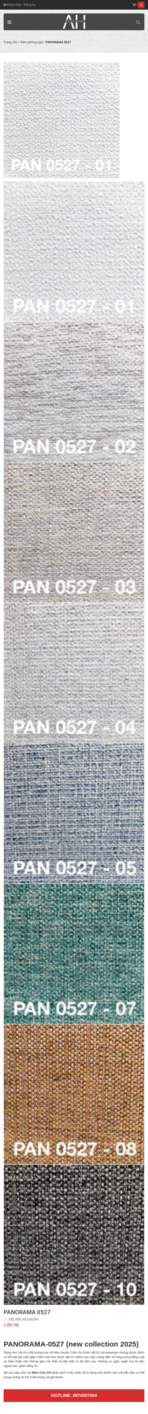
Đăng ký (29, 4)
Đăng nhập (12, 4)
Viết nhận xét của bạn (23, 1319)
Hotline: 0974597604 (74, 1395)
